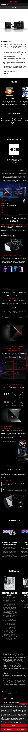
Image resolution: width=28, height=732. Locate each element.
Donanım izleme (7, 317)
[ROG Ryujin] (17, 691)
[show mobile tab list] (14, 7)
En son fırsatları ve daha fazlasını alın (10, 702)
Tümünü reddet (7, 729)
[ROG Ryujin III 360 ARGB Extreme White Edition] (9, 535)
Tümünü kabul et (20, 729)
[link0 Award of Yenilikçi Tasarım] (9, 96)
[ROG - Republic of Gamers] (14, 2)
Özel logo (20, 317)
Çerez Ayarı (14, 725)
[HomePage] (2, 692)
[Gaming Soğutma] (9, 691)
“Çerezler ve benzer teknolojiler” (7, 722)
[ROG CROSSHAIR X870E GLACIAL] (9, 586)
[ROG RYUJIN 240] (8, 693)
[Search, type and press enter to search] (23, 1)
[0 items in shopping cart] (26, 1)
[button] (2, 2)
